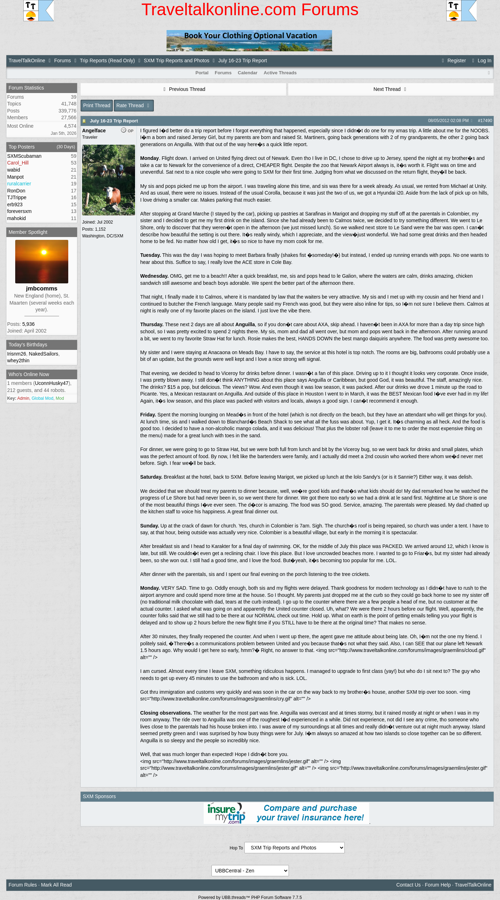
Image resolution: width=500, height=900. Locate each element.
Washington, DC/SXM (102, 235)
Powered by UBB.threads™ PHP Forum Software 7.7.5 (250, 897)
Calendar (248, 72)
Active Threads (280, 72)
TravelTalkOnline (26, 60)
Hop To (236, 848)
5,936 (28, 324)
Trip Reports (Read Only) (107, 60)
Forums (62, 60)
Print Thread (96, 105)
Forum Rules (22, 885)
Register (453, 60)
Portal (202, 72)
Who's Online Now (28, 374)
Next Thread (390, 89)
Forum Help (438, 885)
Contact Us (408, 885)
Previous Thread (183, 89)
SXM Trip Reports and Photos (176, 60)
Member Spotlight (27, 232)
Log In (481, 60)
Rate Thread (133, 105)
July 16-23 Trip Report (114, 120)
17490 (486, 120)
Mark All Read (56, 885)
